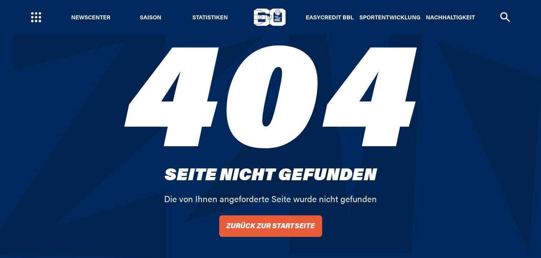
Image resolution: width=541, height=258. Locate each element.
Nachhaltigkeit (450, 17)
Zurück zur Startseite (270, 225)
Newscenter (90, 17)
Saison (150, 17)
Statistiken (210, 17)
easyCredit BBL (330, 17)
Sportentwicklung (389, 17)
